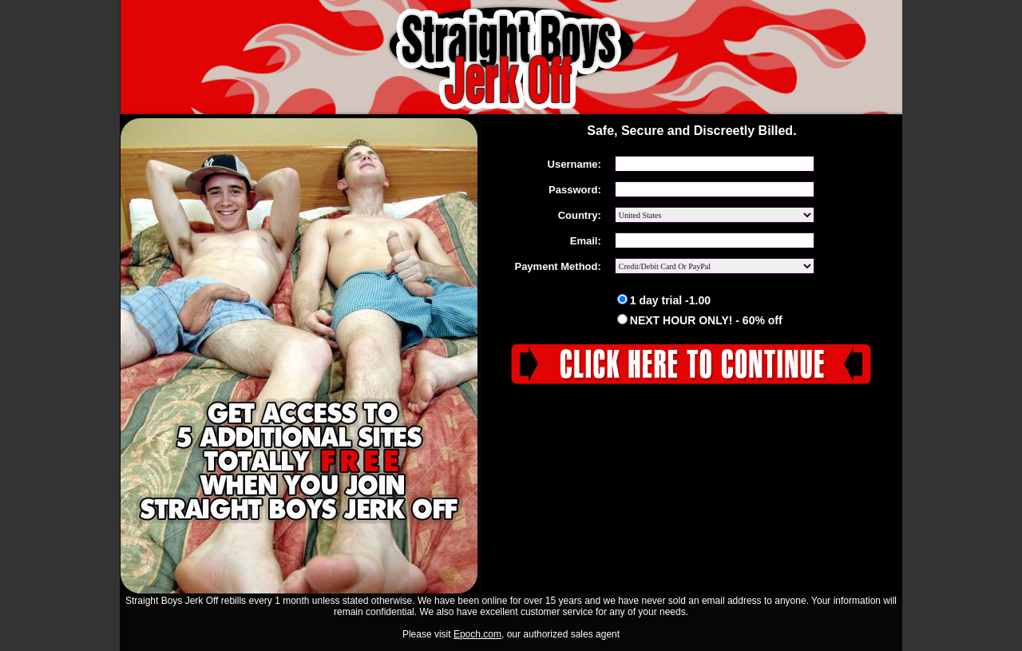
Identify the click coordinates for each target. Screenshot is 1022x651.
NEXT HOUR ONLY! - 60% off (699, 320)
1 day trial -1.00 (664, 300)
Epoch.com (477, 634)
